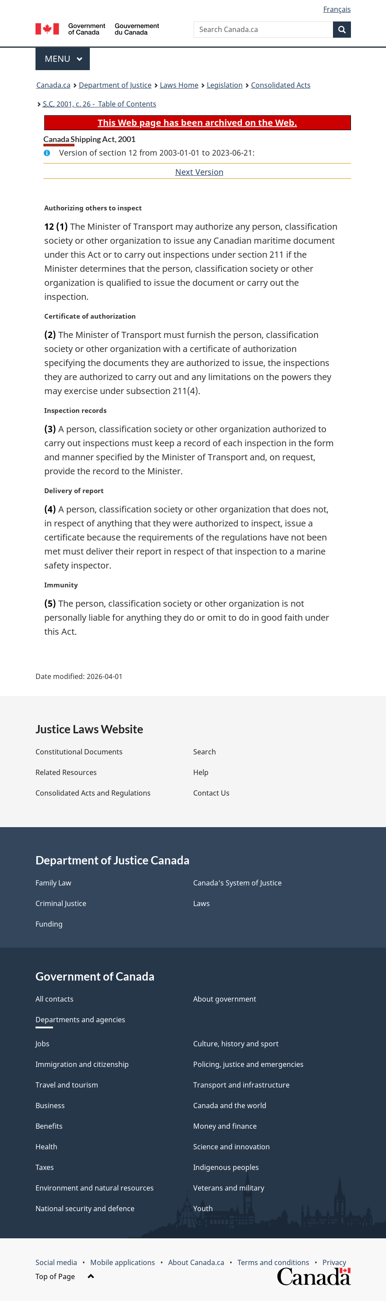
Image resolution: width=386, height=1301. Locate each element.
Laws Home (179, 85)
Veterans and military (228, 1188)
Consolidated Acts (281, 85)
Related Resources (66, 772)
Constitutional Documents (79, 752)
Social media (56, 1262)
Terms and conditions (273, 1262)
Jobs (42, 1044)
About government (224, 999)
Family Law (53, 883)
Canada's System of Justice (237, 883)
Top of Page (65, 1276)
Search (204, 752)
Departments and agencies (80, 1019)
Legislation (225, 85)
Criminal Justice (60, 903)
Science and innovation (231, 1147)
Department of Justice (115, 85)
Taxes (44, 1167)
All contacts (54, 999)
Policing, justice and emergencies (248, 1064)
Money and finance (225, 1126)
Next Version (199, 172)
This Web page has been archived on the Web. (197, 122)
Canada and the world (229, 1105)
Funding (49, 924)
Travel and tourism (66, 1085)
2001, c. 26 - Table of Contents (99, 104)
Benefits (49, 1126)
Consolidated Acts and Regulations (93, 793)
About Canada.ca (196, 1262)
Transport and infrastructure (241, 1085)
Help (201, 772)
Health (46, 1147)
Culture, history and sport (236, 1044)
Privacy (334, 1262)
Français (337, 9)
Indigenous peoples (226, 1167)
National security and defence (85, 1208)
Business (50, 1105)
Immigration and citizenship (82, 1064)
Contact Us (211, 793)
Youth (203, 1208)
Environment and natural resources (94, 1188)
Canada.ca (53, 85)
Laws (201, 903)
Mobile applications (122, 1262)
